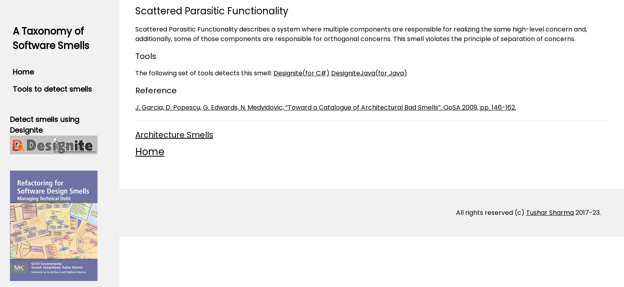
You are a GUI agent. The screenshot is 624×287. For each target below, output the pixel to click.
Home (23, 72)
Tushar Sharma (550, 212)
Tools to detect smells (52, 89)
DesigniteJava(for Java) (369, 73)
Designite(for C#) (301, 73)
